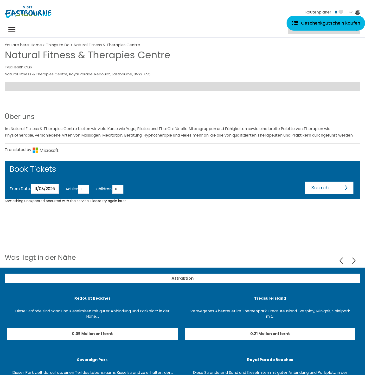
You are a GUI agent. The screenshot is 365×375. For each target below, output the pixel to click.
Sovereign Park (92, 359)
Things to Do (58, 45)
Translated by (32, 149)
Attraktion (183, 278)
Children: (104, 189)
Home (36, 45)
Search (320, 187)
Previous (341, 260)
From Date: (20, 188)
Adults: (71, 189)
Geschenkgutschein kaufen (330, 23)
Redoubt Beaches (92, 298)
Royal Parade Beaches (270, 359)
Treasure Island (270, 298)
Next (353, 260)
